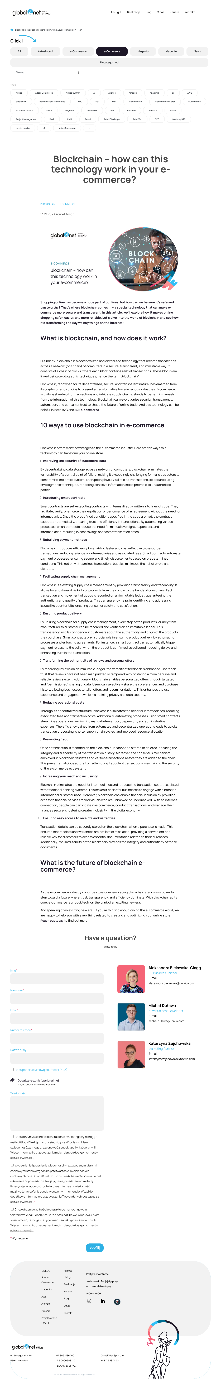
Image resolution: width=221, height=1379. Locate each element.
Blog (148, 12)
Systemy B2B (178, 119)
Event (49, 110)
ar (173, 92)
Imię (57, 976)
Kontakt (190, 12)
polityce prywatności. (21, 1157)
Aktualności (45, 51)
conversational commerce (52, 101)
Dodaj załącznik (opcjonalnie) (38, 1080)
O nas (160, 12)
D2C (80, 101)
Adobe (19, 92)
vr (89, 128)
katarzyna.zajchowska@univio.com (173, 1059)
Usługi (116, 12)
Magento (143, 51)
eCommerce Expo (24, 110)
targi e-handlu (23, 128)
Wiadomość (57, 1111)
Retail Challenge (112, 119)
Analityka (154, 92)
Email (57, 1016)
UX (44, 128)
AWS (189, 92)
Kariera (174, 12)
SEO (157, 119)
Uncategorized (109, 62)
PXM (69, 119)
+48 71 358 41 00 (110, 1360)
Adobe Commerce (44, 92)
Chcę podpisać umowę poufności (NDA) (38, 1070)
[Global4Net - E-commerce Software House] (31, 12)
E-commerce (135, 101)
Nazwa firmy (57, 1056)
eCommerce (194, 101)
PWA (52, 119)
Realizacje (133, 12)
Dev (97, 101)
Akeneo (112, 92)
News (197, 51)
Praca (173, 110)
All (19, 51)
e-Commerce (78, 51)
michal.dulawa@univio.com (167, 1021)
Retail (88, 119)
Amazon (133, 92)
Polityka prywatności (97, 1274)
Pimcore (131, 110)
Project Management (26, 119)
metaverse (92, 110)
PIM (112, 110)
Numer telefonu (57, 1036)
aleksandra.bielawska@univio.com (173, 983)
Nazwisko (57, 996)
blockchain (21, 101)
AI (94, 92)
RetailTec (137, 119)
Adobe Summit (73, 92)
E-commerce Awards (165, 101)
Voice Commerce (67, 128)
